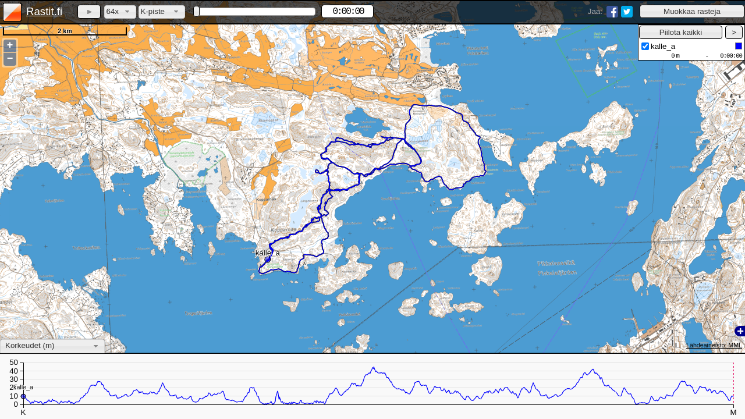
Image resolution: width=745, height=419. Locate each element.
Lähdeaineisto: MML (714, 345)
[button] (692, 11)
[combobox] (120, 12)
